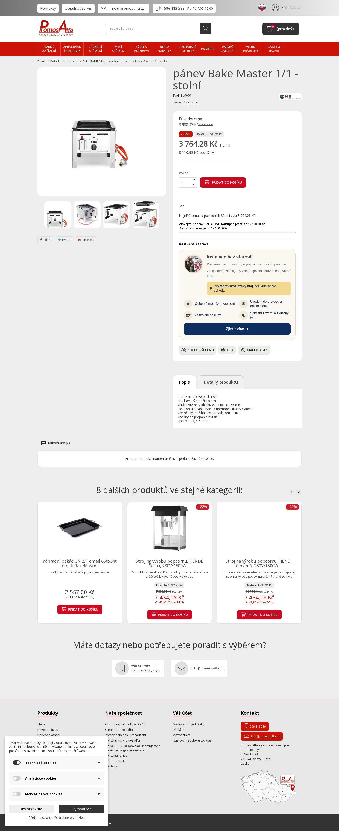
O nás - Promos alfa (119, 730)
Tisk (227, 350)
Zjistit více (237, 329)
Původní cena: (191, 119)
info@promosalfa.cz (127, 8)
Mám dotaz (254, 350)
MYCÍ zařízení (118, 49)
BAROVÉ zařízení (228, 49)
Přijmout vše (81, 809)
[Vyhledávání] (158, 29)
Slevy (41, 724)
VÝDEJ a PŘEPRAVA (141, 49)
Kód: (176, 95)
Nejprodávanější (48, 735)
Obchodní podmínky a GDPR (125, 724)
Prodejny (111, 766)
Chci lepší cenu (197, 350)
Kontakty (48, 8)
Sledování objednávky (188, 724)
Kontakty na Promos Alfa (122, 740)
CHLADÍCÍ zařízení (95, 49)
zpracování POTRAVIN (72, 49)
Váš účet (182, 713)
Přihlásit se (180, 730)
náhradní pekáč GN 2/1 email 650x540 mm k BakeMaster (80, 563)
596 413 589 (174, 8)
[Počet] (185, 182)
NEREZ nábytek (164, 49)
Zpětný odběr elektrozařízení (125, 735)
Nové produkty (47, 730)
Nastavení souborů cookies (192, 740)
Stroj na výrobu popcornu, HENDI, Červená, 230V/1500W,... (259, 563)
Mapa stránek (115, 761)
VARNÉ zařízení (49, 49)
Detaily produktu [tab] (221, 382)
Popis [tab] (184, 382)
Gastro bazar (274, 49)
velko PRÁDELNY (250, 49)
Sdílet (45, 240)
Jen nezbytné (31, 809)
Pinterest (86, 240)
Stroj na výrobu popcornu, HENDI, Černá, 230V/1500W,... (169, 563)
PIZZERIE (207, 49)
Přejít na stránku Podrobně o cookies (56, 817)
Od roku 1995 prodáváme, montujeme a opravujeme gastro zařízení (133, 748)
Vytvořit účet (181, 735)
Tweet (64, 240)
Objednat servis (78, 8)
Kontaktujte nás (116, 755)
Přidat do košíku (223, 182)
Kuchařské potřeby (187, 49)
